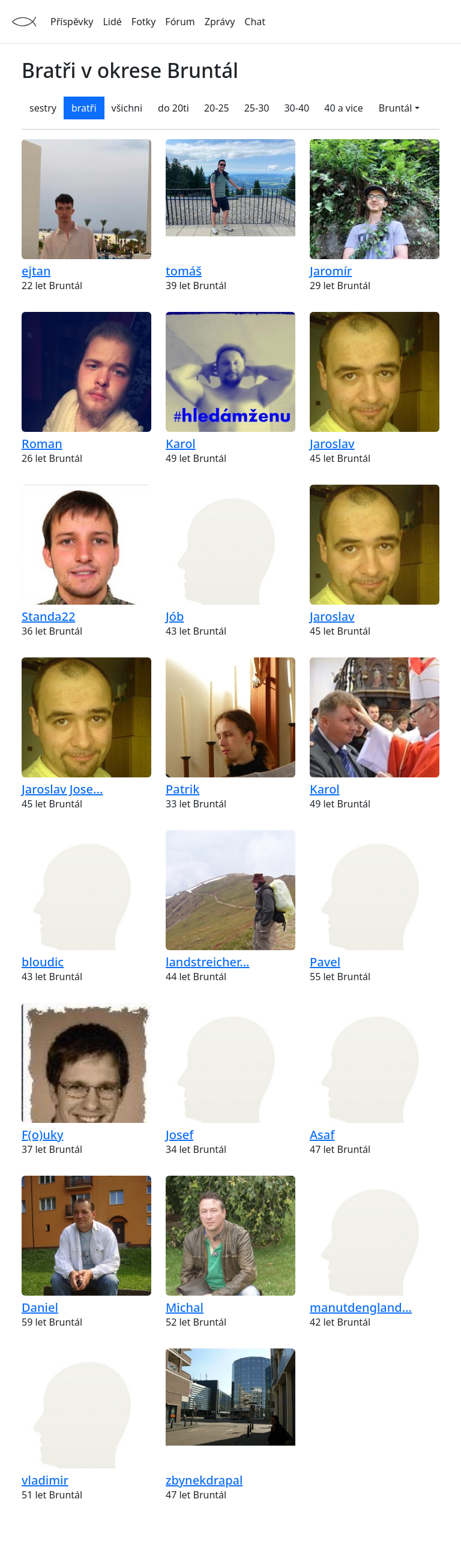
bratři (84, 108)
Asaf (322, 1135)
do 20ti (173, 108)
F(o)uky (43, 1135)
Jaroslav (332, 443)
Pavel (325, 962)
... (62, 789)
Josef (179, 1135)
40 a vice (343, 108)
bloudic (43, 962)
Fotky (143, 21)
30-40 (296, 108)
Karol (181, 443)
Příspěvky (71, 21)
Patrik (182, 789)
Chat (254, 21)
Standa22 (48, 616)
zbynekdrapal (204, 1480)
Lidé (112, 21)
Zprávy (220, 21)
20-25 (216, 108)
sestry (42, 108)
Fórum (179, 21)
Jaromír (331, 271)
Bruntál (395, 108)
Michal (184, 1307)
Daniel (40, 1307)
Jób (175, 616)
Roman (42, 443)
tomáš (184, 271)
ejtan (36, 271)
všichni (127, 108)
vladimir (45, 1480)
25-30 (257, 108)
